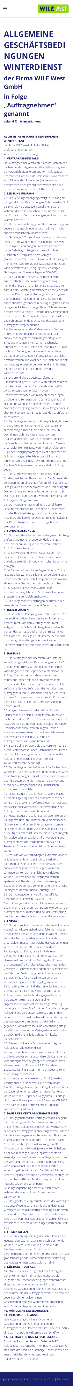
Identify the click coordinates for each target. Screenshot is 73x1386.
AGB (51, 1379)
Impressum (39, 1379)
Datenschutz (65, 1379)
